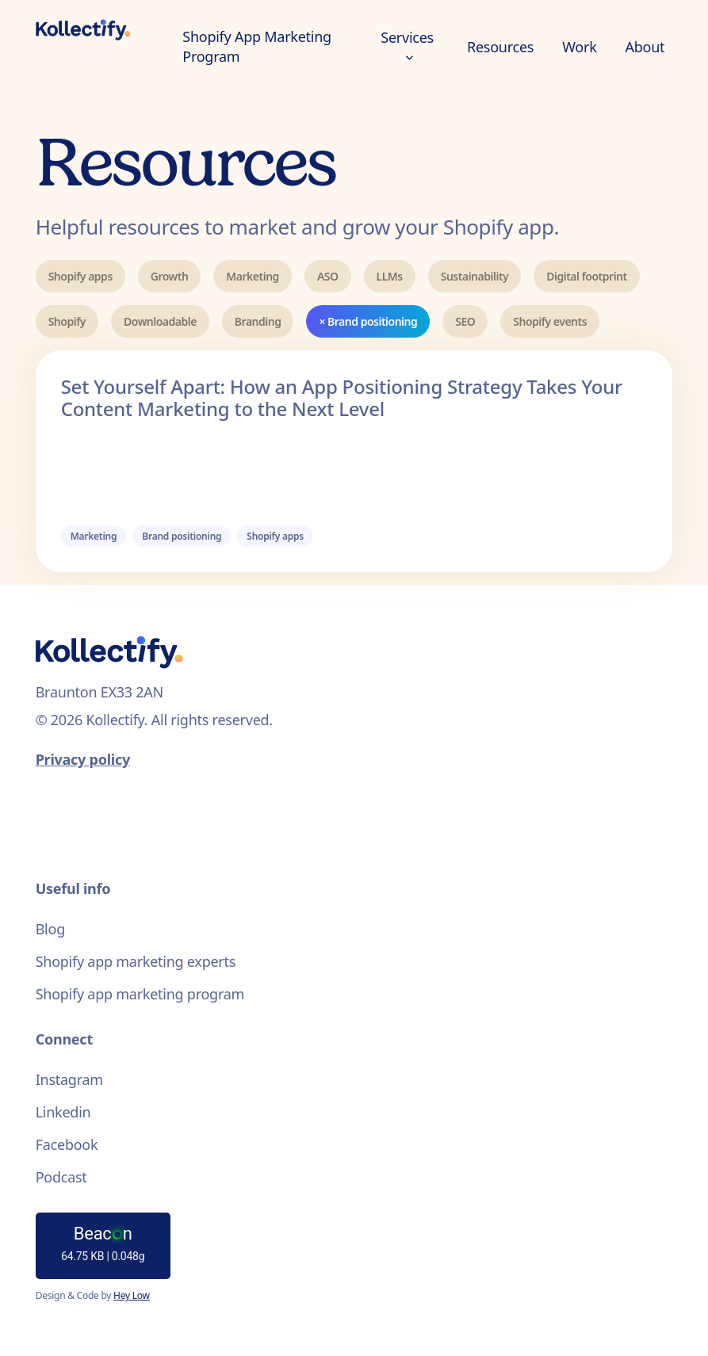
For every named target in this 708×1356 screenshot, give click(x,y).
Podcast (61, 1176)
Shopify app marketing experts (136, 961)
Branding (258, 321)
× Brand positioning (368, 321)
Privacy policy (83, 759)
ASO (328, 276)
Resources (500, 46)
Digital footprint (586, 276)
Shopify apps (80, 276)
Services (407, 44)
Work (579, 46)
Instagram (69, 1079)
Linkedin (63, 1111)
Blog (50, 928)
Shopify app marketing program (140, 993)
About (645, 46)
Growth (170, 276)
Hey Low (131, 1295)
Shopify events (550, 321)
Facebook (67, 1144)
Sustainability (475, 276)
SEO (465, 321)
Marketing (252, 276)
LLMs (390, 276)
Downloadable (160, 321)
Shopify (67, 321)
